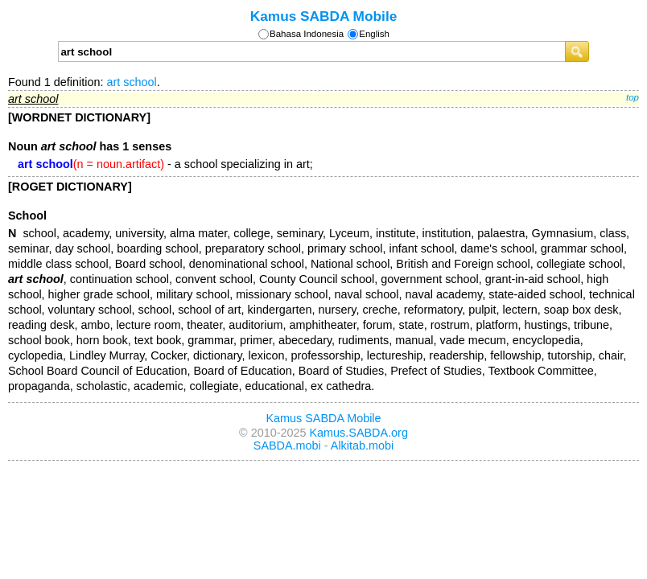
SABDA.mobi (287, 445)
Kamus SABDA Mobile (324, 16)
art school (131, 82)
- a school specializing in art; (165, 164)
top (632, 97)
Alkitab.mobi (362, 445)
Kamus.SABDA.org (359, 432)
